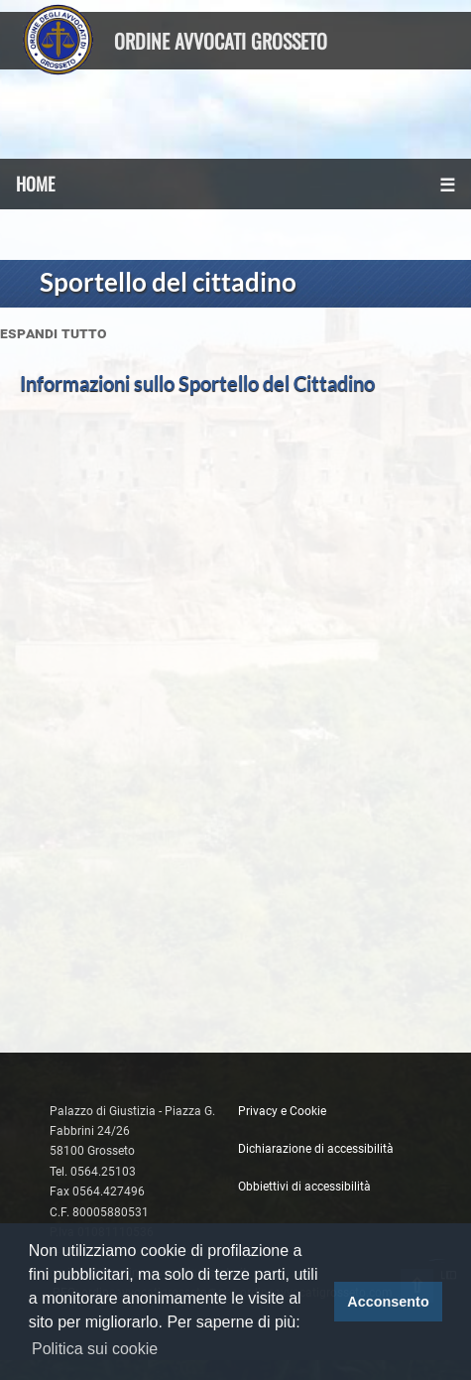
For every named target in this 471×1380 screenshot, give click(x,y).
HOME (35, 183)
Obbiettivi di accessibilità (304, 1186)
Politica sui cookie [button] (95, 1348)
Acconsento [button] (387, 1302)
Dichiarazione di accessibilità (316, 1149)
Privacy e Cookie (282, 1111)
